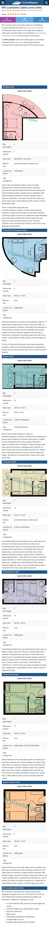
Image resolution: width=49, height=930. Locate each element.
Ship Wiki (24, 20)
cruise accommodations (35, 28)
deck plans (20, 42)
